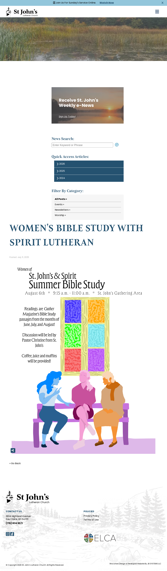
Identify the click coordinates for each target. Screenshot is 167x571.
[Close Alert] (162, 3)
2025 (60, 171)
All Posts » (61, 199)
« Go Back (15, 463)
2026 (60, 164)
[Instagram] (8, 534)
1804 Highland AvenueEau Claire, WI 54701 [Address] (18, 517)
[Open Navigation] (157, 11)
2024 (60, 178)
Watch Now (107, 3)
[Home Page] (28, 497)
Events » (59, 204)
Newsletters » (62, 210)
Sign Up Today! (67, 117)
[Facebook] (12, 534)
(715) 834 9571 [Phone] (14, 523)
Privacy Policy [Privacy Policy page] (91, 516)
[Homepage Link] (22, 11)
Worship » (60, 215)
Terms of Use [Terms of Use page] (91, 520)
